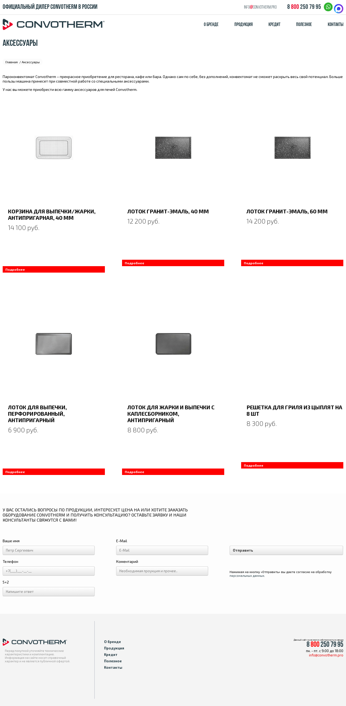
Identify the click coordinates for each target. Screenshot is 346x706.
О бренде (211, 24)
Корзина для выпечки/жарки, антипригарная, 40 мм (51, 214)
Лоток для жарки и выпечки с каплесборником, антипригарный (171, 413)
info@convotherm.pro (326, 655)
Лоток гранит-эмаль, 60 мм (287, 211)
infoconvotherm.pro (260, 7)
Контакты (335, 24)
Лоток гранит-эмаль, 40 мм (168, 211)
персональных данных (247, 575)
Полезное (304, 24)
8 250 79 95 (304, 7)
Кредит (274, 24)
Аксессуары (31, 62)
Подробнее (15, 269)
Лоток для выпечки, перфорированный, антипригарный (37, 413)
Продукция (243, 24)
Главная (11, 62)
